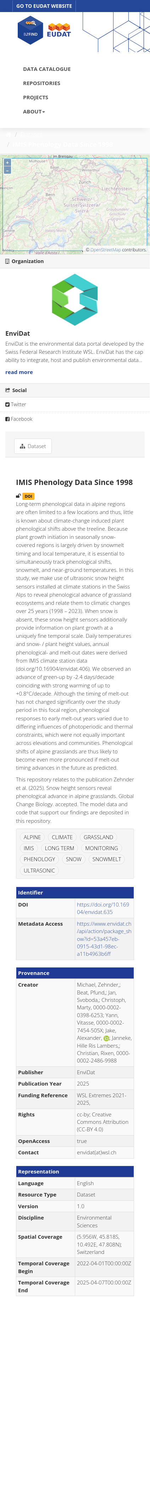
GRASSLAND (98, 837)
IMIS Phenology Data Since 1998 (63, 144)
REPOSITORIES (41, 83)
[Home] (8, 134)
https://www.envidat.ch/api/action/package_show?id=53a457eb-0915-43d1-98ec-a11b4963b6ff (104, 939)
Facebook (18, 419)
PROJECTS (35, 97)
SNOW (74, 859)
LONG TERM (59, 848)
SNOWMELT (107, 859)
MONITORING (101, 848)
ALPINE (32, 837)
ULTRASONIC (39, 870)
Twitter (15, 404)
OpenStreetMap (105, 250)
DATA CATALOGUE (47, 68)
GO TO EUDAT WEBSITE (44, 5)
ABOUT (34, 111)
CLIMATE (62, 837)
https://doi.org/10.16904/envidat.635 (103, 908)
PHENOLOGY (39, 859)
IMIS (29, 848)
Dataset (32, 134)
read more (19, 371)
